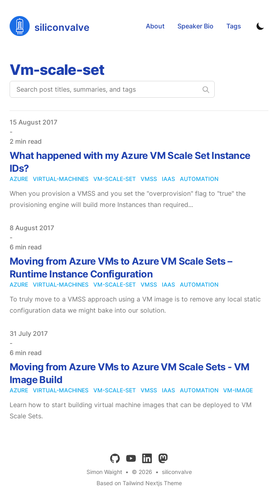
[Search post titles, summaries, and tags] (112, 89)
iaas (168, 178)
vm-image (238, 390)
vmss (149, 178)
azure (19, 178)
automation (199, 178)
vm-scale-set (114, 178)
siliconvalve (177, 471)
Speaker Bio (195, 26)
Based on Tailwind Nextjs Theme (139, 483)
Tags (233, 26)
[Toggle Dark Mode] (260, 26)
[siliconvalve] (49, 26)
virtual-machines (61, 178)
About (155, 26)
